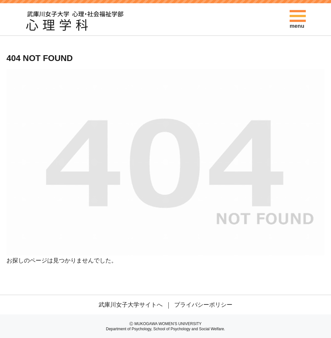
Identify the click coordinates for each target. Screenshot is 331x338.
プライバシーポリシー (203, 305)
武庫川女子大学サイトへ (131, 305)
